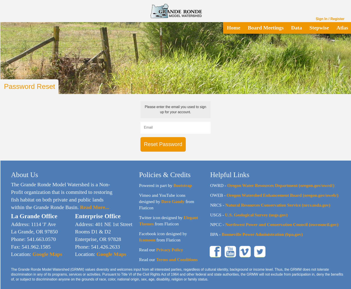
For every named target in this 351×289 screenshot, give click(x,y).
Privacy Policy (169, 249)
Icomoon (147, 239)
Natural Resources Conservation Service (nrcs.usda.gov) (277, 205)
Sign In (321, 19)
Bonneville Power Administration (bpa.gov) (262, 234)
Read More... (94, 207)
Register (337, 19)
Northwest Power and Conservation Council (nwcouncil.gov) (281, 224)
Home (233, 28)
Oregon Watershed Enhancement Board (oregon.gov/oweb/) (282, 195)
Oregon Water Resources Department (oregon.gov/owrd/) (280, 185)
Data (296, 28)
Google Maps (46, 254)
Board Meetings (266, 28)
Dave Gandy (172, 201)
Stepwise (319, 28)
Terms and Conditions (177, 259)
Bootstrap (182, 185)
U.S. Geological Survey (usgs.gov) (256, 214)
